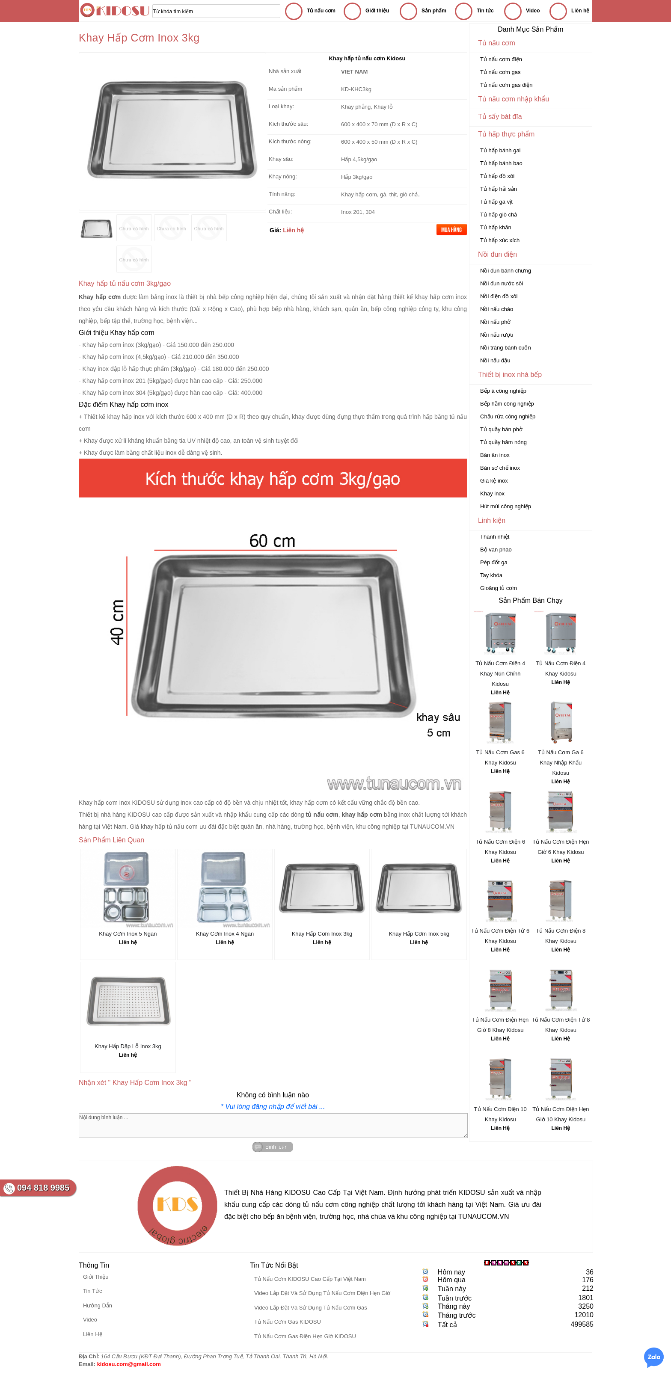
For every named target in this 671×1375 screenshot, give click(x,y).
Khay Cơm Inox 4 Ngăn (225, 933)
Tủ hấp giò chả (498, 214)
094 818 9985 (43, 1187)
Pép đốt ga (494, 562)
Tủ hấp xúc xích (500, 240)
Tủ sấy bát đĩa (500, 116)
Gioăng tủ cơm (498, 588)
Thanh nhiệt (494, 536)
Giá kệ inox (494, 480)
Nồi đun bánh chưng (505, 270)
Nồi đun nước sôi (501, 283)
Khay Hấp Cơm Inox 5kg (419, 933)
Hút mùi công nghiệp (505, 506)
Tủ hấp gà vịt (496, 202)
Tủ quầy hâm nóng (503, 442)
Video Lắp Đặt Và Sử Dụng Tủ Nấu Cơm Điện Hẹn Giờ (322, 1293)
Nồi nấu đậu (495, 360)
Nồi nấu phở (495, 322)
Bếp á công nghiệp (503, 391)
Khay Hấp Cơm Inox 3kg (322, 933)
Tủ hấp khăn (495, 227)
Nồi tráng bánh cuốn (505, 347)
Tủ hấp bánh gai (500, 150)
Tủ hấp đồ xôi (497, 176)
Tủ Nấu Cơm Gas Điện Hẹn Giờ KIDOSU (305, 1336)
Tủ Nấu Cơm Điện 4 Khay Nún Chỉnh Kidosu (500, 673)
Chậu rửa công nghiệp (507, 416)
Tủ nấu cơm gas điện (506, 85)
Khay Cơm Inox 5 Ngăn (128, 933)
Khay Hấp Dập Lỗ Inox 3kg (128, 1046)
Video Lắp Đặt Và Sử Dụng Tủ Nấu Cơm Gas (310, 1307)
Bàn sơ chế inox (500, 468)
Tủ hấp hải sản (498, 189)
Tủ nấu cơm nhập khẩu (513, 99)
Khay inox (492, 493)
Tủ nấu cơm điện (501, 59)
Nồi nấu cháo (496, 309)
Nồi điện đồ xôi (498, 296)
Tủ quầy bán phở (501, 429)
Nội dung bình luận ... (273, 1125)
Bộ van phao (496, 549)
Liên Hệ (500, 693)
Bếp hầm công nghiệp (507, 403)
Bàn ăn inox (495, 455)
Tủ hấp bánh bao (501, 163)
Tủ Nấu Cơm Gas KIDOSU (287, 1322)
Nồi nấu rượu (497, 335)
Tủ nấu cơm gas (500, 72)
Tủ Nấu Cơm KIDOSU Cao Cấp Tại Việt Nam (310, 1279)
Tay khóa (491, 575)
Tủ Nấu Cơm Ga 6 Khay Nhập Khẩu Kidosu (561, 762)
